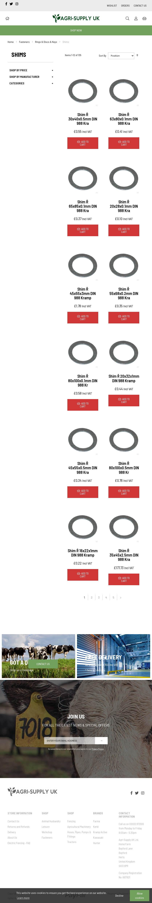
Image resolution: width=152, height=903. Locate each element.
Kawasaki (98, 837)
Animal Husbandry (51, 821)
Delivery (12, 832)
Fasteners (24, 41)
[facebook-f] (6, 4)
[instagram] (16, 4)
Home (11, 41)
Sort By (102, 55)
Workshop (47, 832)
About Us (12, 837)
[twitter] (12, 4)
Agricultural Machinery (79, 826)
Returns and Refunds (19, 826)
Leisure (46, 826)
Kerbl (96, 826)
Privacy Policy (98, 749)
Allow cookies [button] (139, 895)
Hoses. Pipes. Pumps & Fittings (79, 834)
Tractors (71, 842)
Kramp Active (100, 832)
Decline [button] (119, 895)
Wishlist (112, 5)
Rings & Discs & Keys (46, 41)
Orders (125, 5)
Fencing (71, 821)
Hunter (96, 843)
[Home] (7, 18)
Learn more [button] (23, 897)
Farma (96, 821)
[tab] (30, 70)
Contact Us (140, 5)
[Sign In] (136, 18)
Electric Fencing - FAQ (19, 843)
